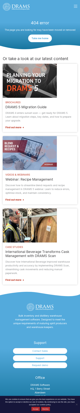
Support (40, 358)
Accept (35, 409)
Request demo (40, 365)
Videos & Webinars (17, 174)
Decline (46, 409)
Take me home (40, 38)
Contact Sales (40, 350)
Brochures (13, 102)
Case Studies (14, 247)
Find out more (13, 127)
